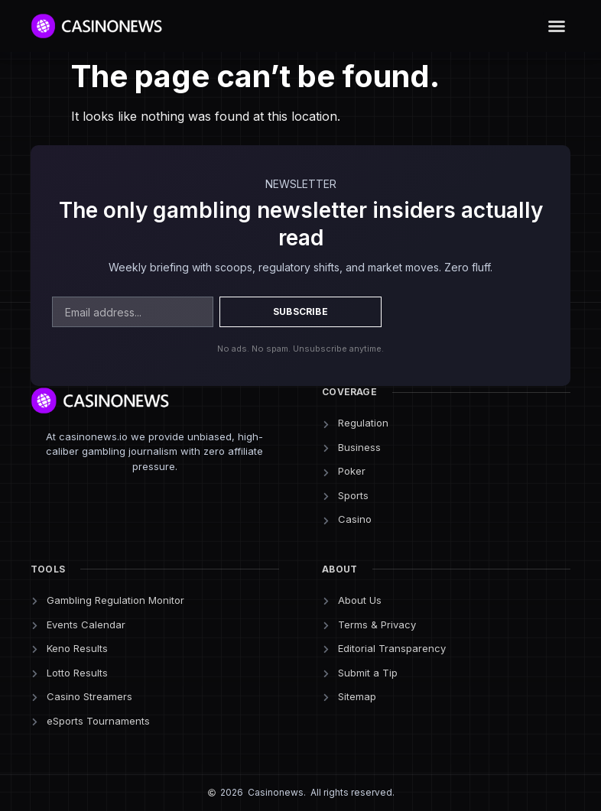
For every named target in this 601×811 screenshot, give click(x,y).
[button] (556, 26)
